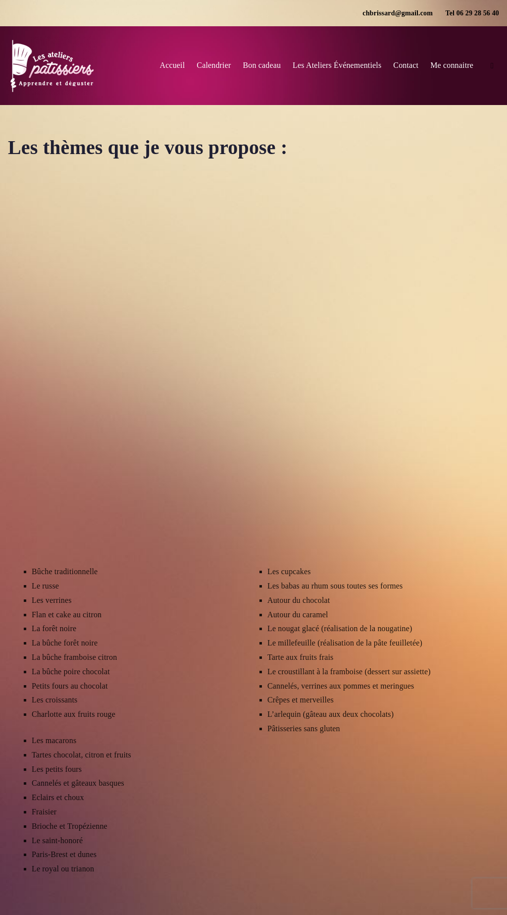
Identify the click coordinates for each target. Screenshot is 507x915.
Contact (405, 65)
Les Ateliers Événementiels (337, 65)
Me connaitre (451, 65)
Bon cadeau (262, 65)
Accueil (172, 65)
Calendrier (214, 65)
